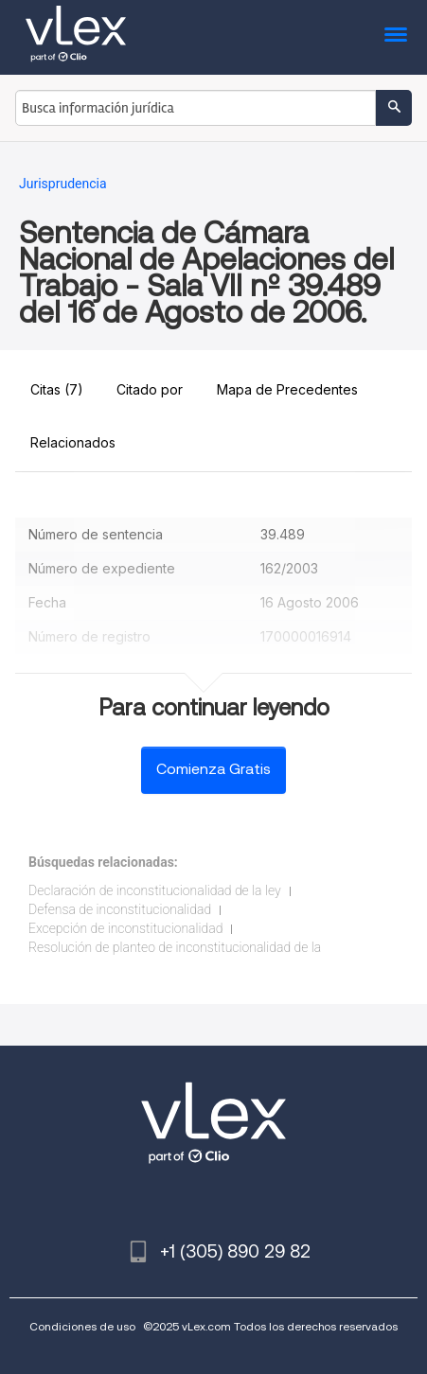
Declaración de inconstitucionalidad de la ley (154, 890)
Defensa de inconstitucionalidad (119, 909)
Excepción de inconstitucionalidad (125, 928)
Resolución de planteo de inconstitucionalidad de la (174, 947)
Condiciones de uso (82, 1326)
